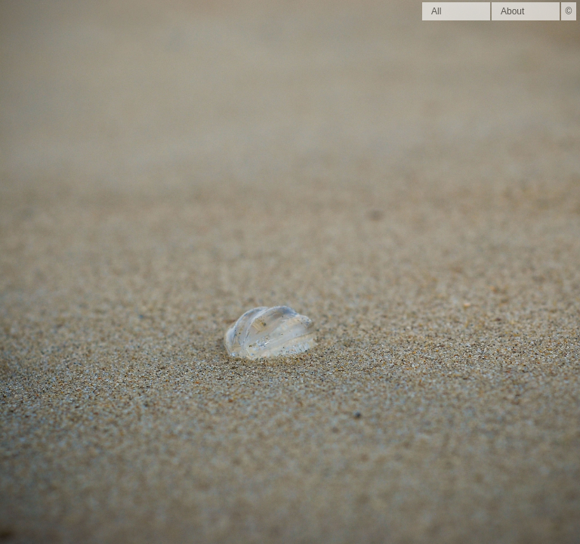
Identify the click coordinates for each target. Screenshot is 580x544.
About (512, 11)
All (436, 11)
